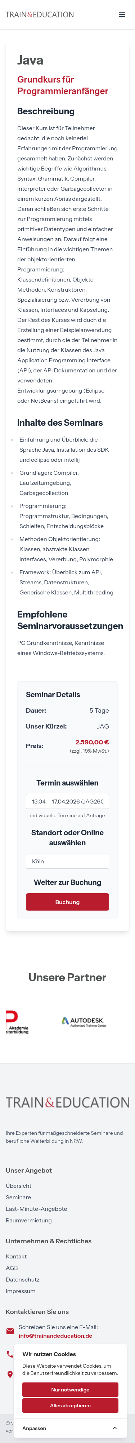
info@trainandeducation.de (55, 1335)
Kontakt (16, 1256)
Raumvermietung (29, 1220)
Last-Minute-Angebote (36, 1208)
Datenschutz (23, 1279)
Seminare (18, 1197)
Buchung (67, 902)
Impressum (21, 1290)
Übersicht (18, 1185)
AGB (12, 1267)
